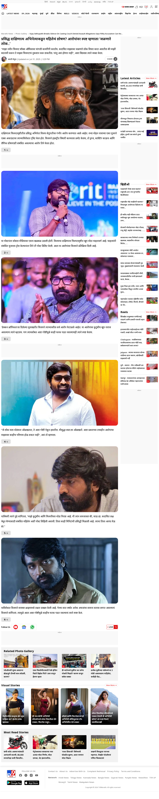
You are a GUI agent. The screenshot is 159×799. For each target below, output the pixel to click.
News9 (52, 2)
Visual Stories (10, 685)
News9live (143, 777)
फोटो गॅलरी (85, 13)
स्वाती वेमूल (12, 59)
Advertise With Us (77, 771)
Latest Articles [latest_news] (130, 78)
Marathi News (7, 33)
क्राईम (103, 13)
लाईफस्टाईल (143, 13)
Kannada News (89, 777)
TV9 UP (152, 777)
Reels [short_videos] (124, 312)
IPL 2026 (26, 13)
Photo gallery (21, 33)
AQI (141, 6)
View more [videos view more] (151, 184)
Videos (75, 13)
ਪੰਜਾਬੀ (84, 2)
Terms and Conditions (130, 771)
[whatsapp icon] (32, 627)
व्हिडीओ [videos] (124, 184)
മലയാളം (97, 2)
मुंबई (41, 13)
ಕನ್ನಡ (58, 2)
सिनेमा (59, 13)
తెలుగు (64, 2)
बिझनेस (128, 13)
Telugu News (76, 777)
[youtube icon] (16, 627)
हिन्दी (46, 2)
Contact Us (53, 771)
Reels (66, 13)
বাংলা (71, 2)
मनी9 (104, 2)
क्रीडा (52, 13)
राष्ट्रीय (110, 13)
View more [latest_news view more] (151, 78)
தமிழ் (90, 2)
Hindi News (64, 777)
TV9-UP (110, 2)
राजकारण (95, 13)
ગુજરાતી (77, 2)
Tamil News (72, 782)
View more (111, 685)
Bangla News (103, 777)
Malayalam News (86, 782)
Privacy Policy (113, 771)
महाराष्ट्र (34, 13)
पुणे (47, 13)
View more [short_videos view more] (151, 312)
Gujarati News (117, 777)
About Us (64, 771)
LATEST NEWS (13, 13)
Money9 (62, 782)
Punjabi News (131, 777)
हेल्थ (135, 13)
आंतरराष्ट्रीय (119, 13)
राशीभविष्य (155, 13)
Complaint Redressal (96, 771)
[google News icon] (24, 627)
